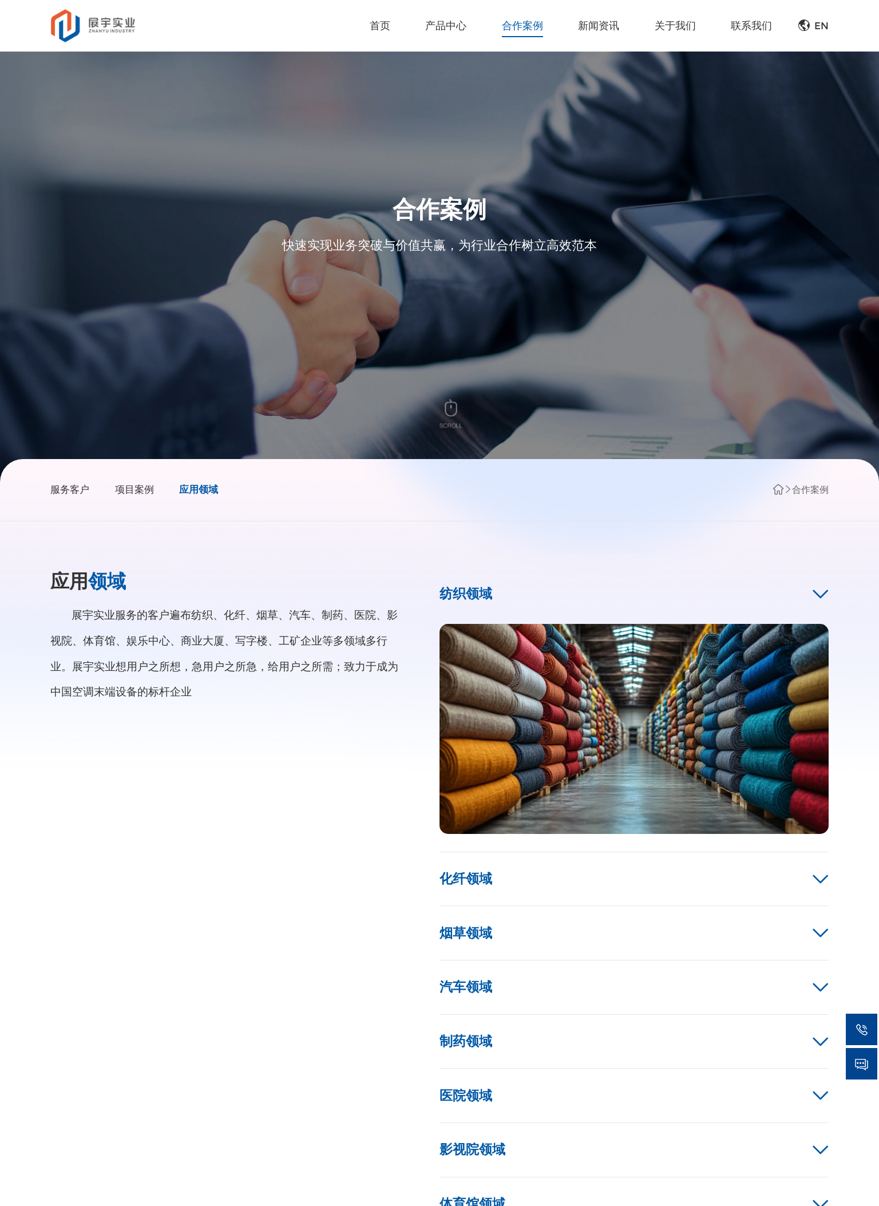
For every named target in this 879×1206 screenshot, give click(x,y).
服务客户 (69, 489)
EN (813, 25)
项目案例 (134, 489)
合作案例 (810, 490)
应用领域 (198, 489)
